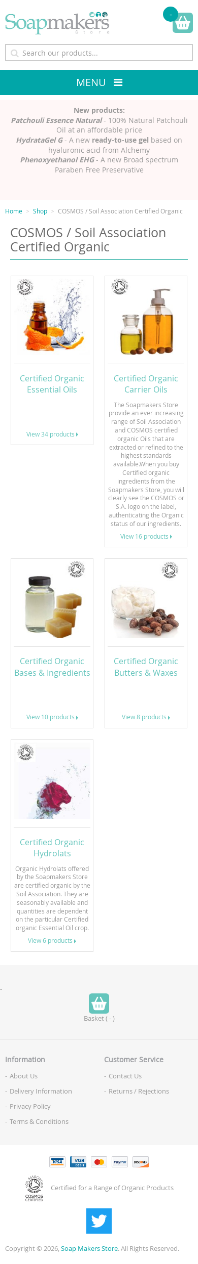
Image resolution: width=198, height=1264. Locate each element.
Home (13, 211)
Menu (91, 82)
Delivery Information (41, 1091)
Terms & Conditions (39, 1121)
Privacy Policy (30, 1106)
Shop (40, 211)
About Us (24, 1075)
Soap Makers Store (89, 1248)
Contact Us (125, 1075)
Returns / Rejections (139, 1091)
